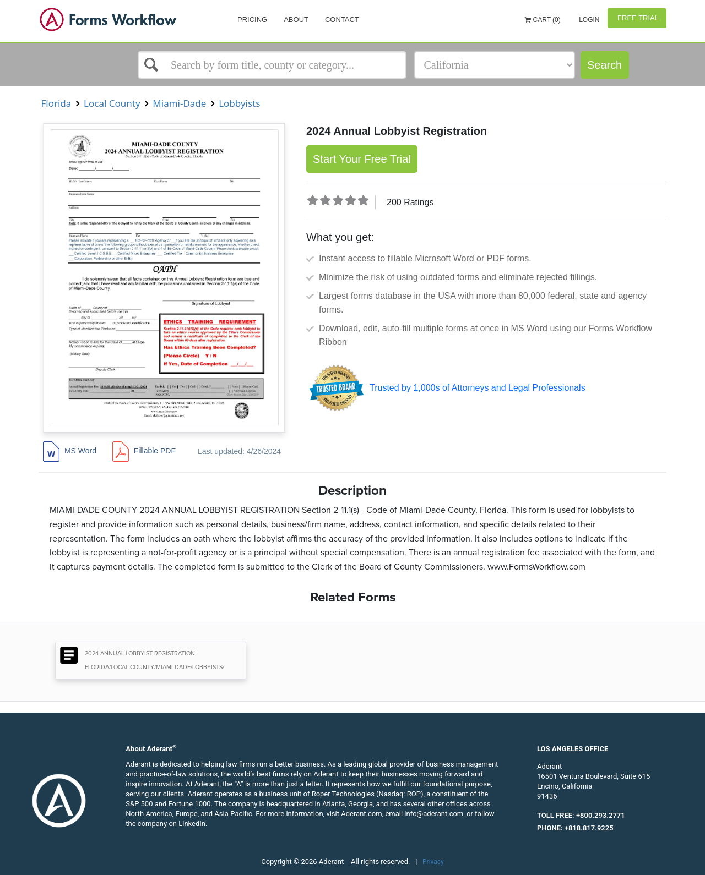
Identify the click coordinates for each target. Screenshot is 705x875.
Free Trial (637, 18)
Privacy (433, 862)
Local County (112, 103)
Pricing (252, 19)
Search (604, 65)
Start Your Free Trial (362, 159)
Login (588, 20)
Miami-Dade (179, 103)
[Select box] (272, 65)
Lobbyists (239, 103)
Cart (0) (543, 20)
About (296, 19)
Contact (342, 19)
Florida (56, 103)
